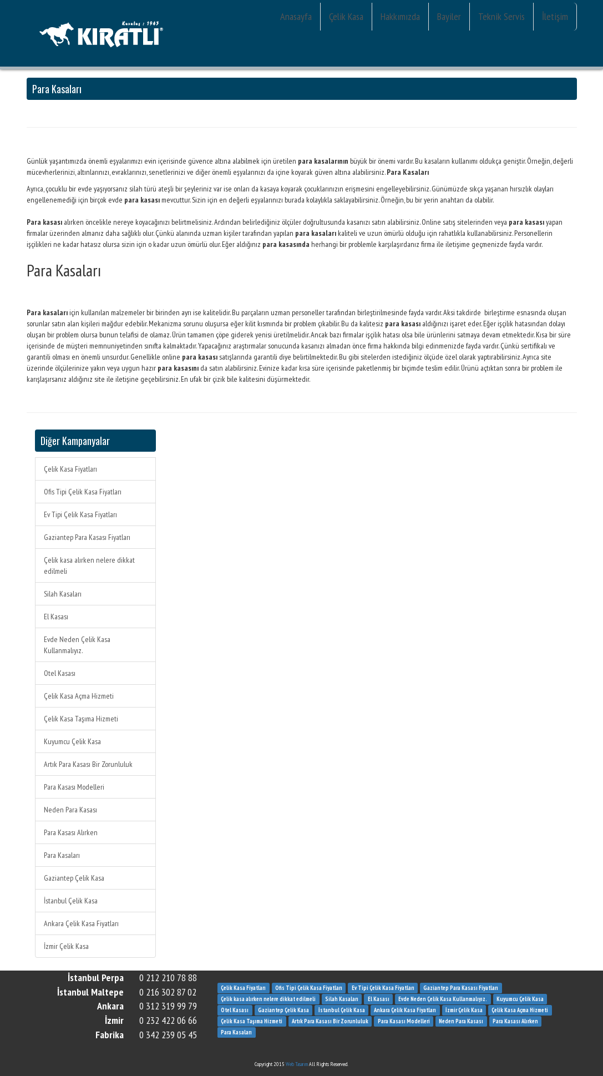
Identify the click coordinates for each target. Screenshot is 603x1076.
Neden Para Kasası (70, 810)
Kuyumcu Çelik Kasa (72, 741)
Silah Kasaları (63, 594)
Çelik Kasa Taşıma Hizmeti (81, 719)
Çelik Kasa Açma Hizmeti (79, 696)
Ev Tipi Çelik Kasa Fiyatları (80, 514)
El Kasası (56, 617)
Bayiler (449, 16)
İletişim (555, 16)
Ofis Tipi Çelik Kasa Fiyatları (82, 492)
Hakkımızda (400, 16)
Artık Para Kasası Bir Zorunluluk (88, 764)
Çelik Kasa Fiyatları (70, 469)
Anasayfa (296, 16)
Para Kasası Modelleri (74, 787)
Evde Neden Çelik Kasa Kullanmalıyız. (77, 644)
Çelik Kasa (346, 16)
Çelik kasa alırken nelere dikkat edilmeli (89, 565)
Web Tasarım (297, 1064)
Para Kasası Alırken (71, 832)
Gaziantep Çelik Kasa (74, 878)
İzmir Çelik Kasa (66, 946)
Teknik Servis (501, 16)
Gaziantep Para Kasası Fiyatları (87, 537)
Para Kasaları (62, 855)
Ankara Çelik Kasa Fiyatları (81, 923)
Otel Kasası (59, 673)
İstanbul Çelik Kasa (71, 901)
